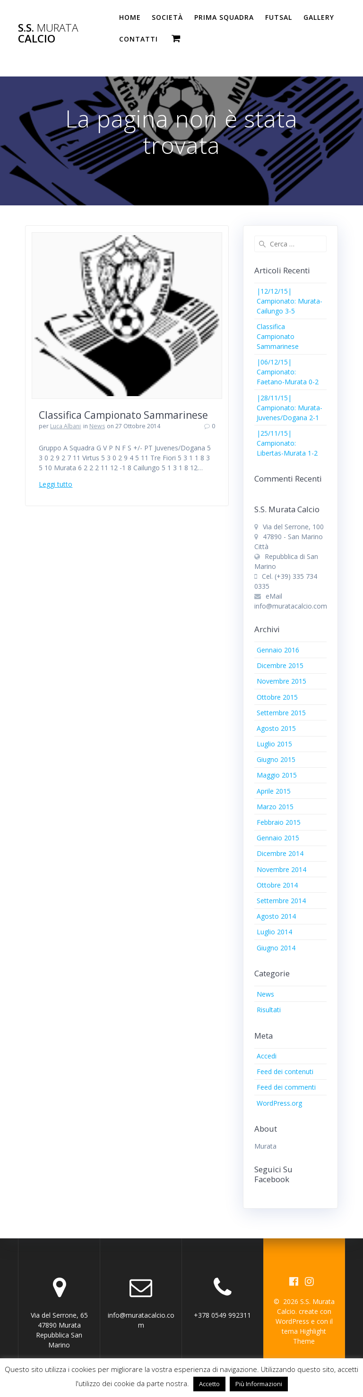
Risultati (269, 1009)
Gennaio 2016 (278, 649)
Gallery (318, 17)
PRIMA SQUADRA (224, 17)
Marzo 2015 (275, 806)
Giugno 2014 (276, 947)
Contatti (138, 38)
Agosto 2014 (276, 916)
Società (167, 17)
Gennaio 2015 (278, 837)
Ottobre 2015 (277, 697)
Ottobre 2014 (277, 885)
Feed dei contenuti (285, 1071)
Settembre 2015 (281, 712)
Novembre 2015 (281, 681)
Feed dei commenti (286, 1087)
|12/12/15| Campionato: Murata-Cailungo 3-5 (289, 301)
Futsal (278, 17)
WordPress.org (279, 1103)
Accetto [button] (209, 1384)
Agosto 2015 (276, 728)
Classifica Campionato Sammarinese (123, 415)
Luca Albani (65, 426)
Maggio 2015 (277, 774)
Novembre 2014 (281, 869)
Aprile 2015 (274, 791)
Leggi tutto (55, 484)
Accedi (267, 1055)
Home (130, 17)
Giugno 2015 (276, 759)
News (97, 426)
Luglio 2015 (274, 743)
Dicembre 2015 (280, 665)
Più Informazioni (258, 1384)
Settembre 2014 (281, 900)
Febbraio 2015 (279, 822)
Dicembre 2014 (280, 853)
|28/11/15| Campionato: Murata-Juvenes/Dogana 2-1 (289, 407)
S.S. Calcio (48, 33)
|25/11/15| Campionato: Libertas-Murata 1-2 (287, 443)
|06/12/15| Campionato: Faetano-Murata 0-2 (288, 371)
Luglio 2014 (274, 931)
